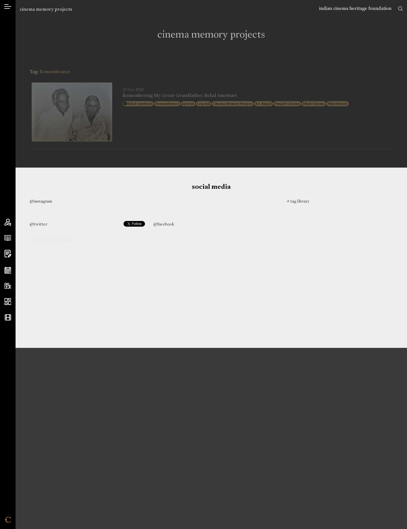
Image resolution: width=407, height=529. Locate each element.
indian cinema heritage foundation (355, 8)
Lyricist (188, 104)
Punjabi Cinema (287, 104)
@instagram (41, 201)
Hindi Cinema (313, 104)
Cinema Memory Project (232, 104)
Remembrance (167, 104)
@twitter (38, 224)
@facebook (163, 224)
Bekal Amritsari (139, 104)
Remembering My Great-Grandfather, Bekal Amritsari (180, 95)
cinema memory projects (46, 9)
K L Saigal (264, 104)
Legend (203, 104)
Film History (337, 104)
